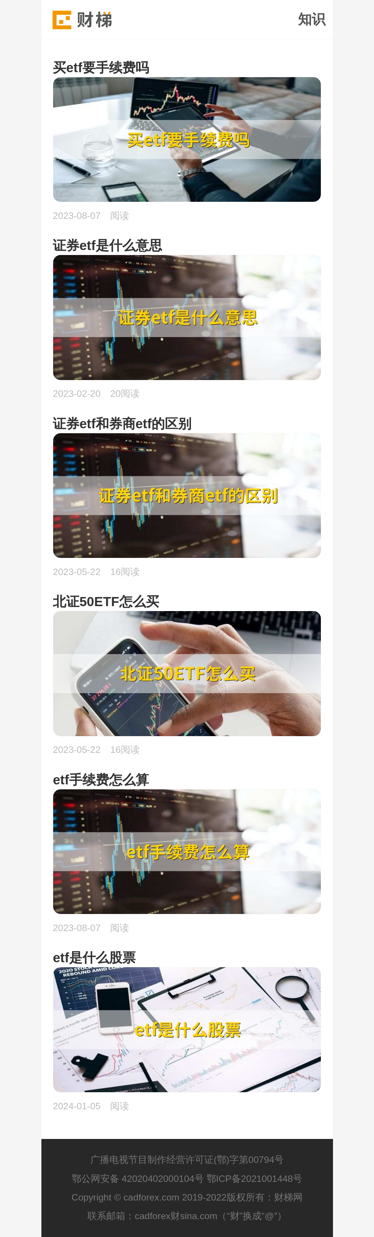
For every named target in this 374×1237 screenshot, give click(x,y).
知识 (311, 19)
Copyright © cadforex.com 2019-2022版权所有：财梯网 (187, 1197)
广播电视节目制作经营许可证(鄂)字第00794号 (187, 1160)
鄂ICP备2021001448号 (255, 1179)
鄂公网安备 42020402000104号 (138, 1179)
